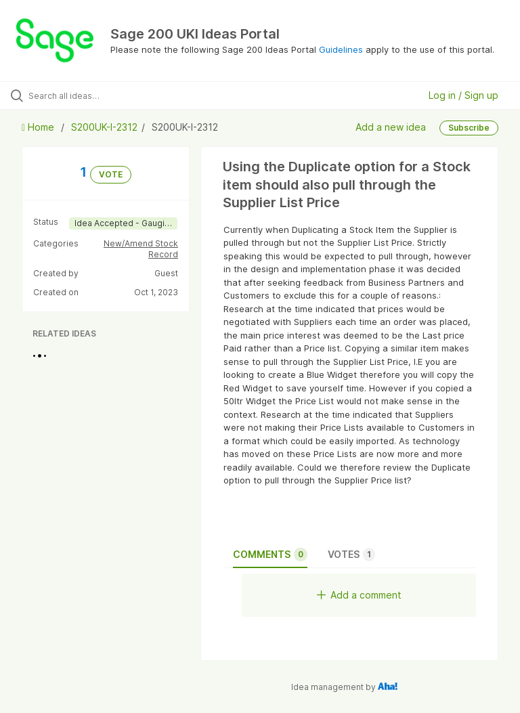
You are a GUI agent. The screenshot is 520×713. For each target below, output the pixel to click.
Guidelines (341, 49)
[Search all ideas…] (91, 95)
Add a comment (359, 595)
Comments (270, 554)
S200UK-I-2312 (104, 127)
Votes (351, 554)
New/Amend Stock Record (141, 248)
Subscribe (469, 128)
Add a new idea (390, 127)
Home (39, 127)
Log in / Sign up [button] (463, 95)
